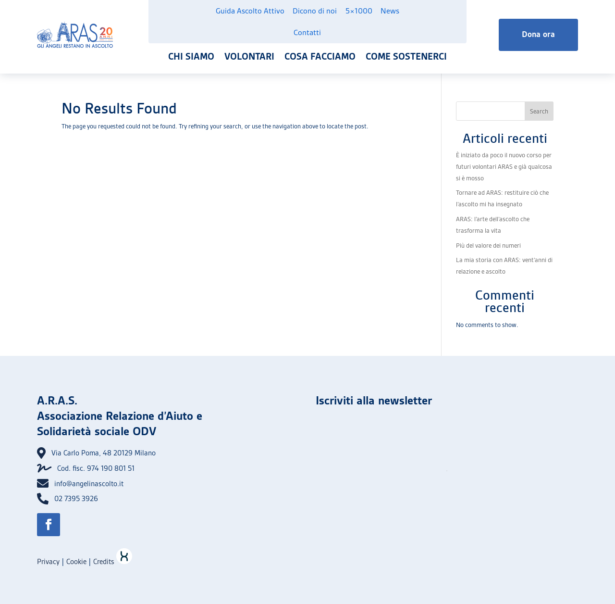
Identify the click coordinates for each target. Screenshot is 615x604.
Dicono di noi (315, 10)
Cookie (76, 561)
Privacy (48, 561)
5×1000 (358, 10)
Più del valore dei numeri (488, 245)
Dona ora (538, 34)
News (390, 10)
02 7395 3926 (76, 498)
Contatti (307, 32)
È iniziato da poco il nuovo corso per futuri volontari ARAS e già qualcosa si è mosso (504, 166)
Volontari (249, 56)
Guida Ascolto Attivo (250, 10)
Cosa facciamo (320, 56)
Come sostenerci (406, 56)
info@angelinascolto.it (88, 483)
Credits (112, 561)
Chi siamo (191, 56)
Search (539, 111)
